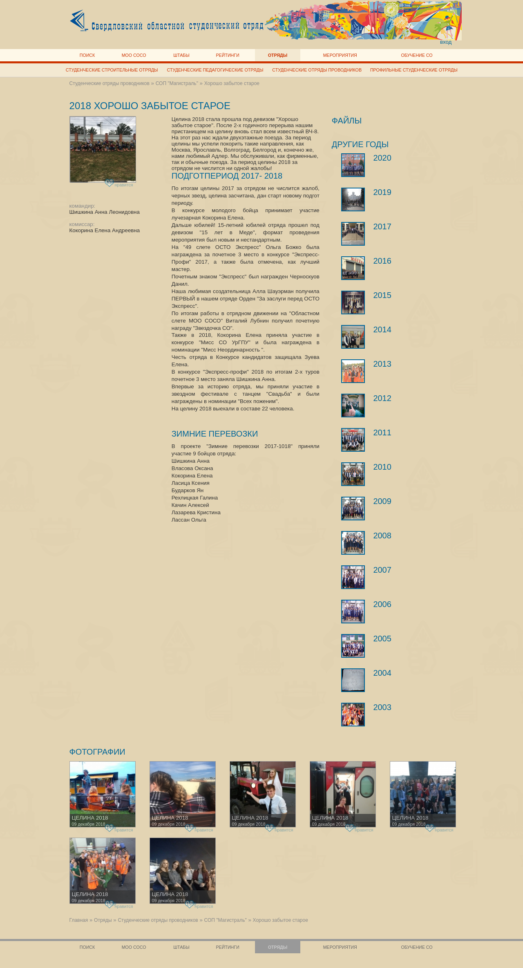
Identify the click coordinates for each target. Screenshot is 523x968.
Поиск (87, 55)
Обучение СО (416, 55)
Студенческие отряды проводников (317, 69)
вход (446, 42)
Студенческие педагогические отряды (215, 69)
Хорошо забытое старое (231, 83)
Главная (78, 920)
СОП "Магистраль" (177, 83)
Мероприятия (340, 55)
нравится (119, 183)
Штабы (181, 55)
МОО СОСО (134, 55)
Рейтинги (227, 55)
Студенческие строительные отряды (112, 69)
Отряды (277, 55)
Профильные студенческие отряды (414, 69)
